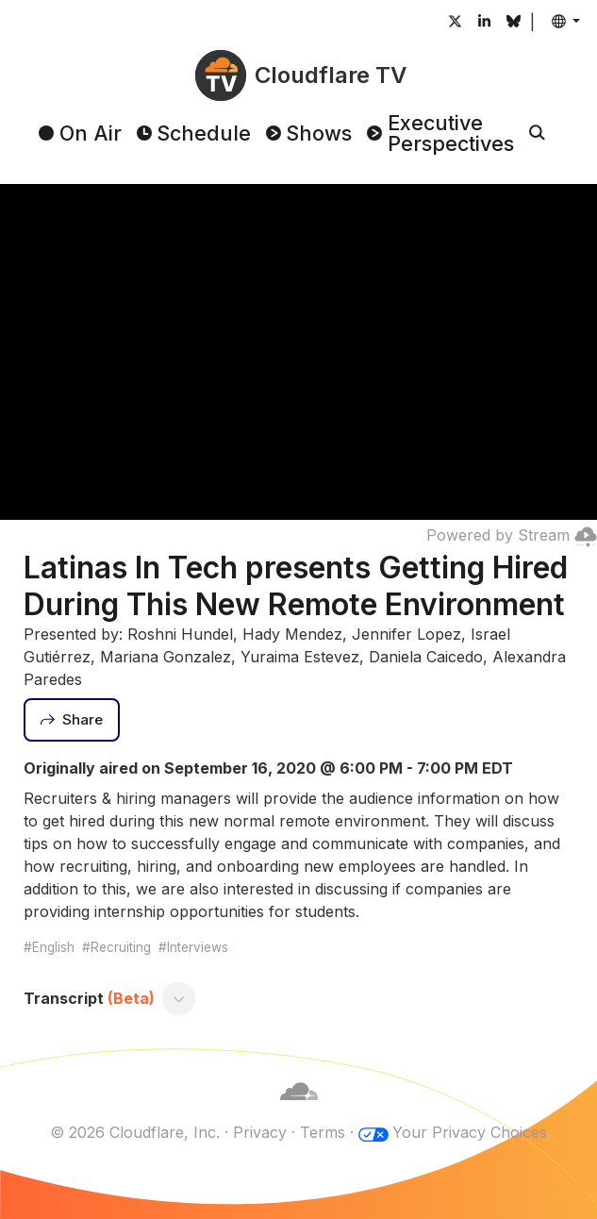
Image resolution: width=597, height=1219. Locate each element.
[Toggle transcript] (179, 999)
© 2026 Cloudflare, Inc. (135, 1132)
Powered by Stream (511, 535)
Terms (322, 1132)
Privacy (260, 1132)
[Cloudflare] (299, 1109)
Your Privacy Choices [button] (469, 1132)
